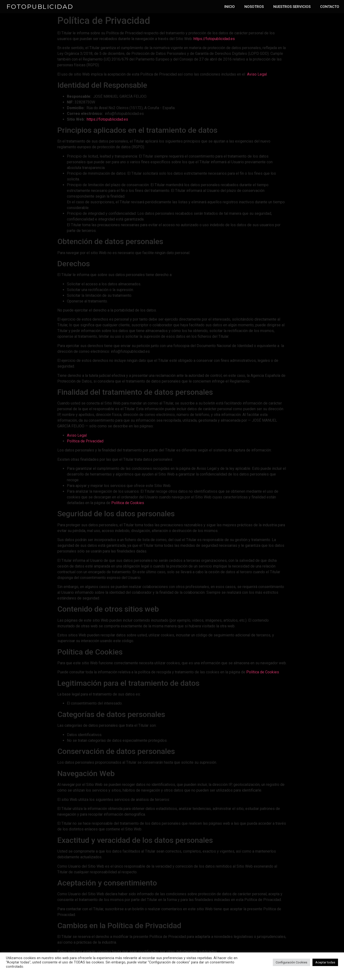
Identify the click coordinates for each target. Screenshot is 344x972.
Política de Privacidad (85, 441)
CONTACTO (329, 7)
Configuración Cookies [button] (291, 962)
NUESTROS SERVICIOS (292, 7)
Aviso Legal (257, 74)
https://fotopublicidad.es (214, 38)
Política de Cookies (127, 503)
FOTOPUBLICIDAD (39, 6)
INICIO (229, 7)
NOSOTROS (254, 7)
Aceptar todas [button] (325, 962)
